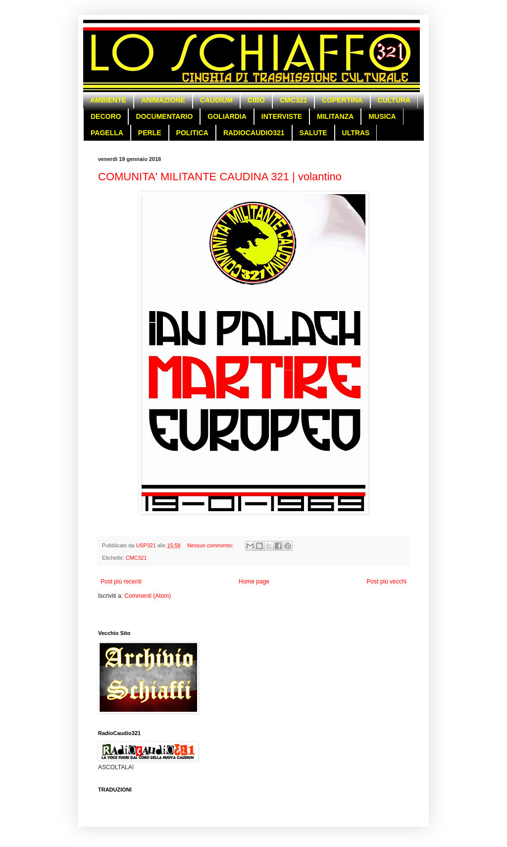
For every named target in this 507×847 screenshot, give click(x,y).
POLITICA (192, 133)
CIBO (256, 100)
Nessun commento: (211, 545)
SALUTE (313, 133)
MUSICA (382, 116)
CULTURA (394, 100)
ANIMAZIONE (163, 100)
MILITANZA (335, 116)
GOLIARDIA (227, 116)
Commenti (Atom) (147, 595)
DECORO (106, 116)
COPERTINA (342, 100)
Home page (254, 581)
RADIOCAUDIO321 (254, 133)
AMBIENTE (108, 100)
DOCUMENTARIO (164, 116)
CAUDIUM (216, 100)
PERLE (149, 133)
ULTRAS (356, 133)
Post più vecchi (386, 581)
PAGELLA (107, 133)
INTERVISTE (281, 116)
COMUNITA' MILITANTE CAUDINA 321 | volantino (220, 176)
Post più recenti (121, 581)
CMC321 (293, 100)
